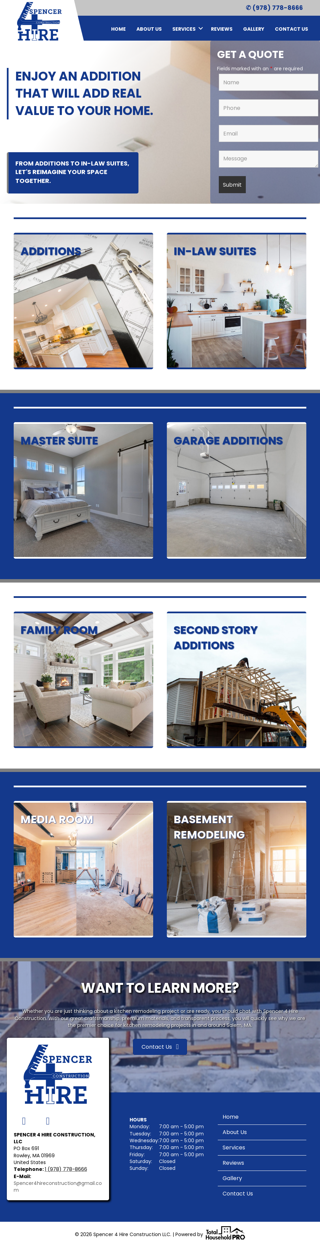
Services (184, 29)
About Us (149, 29)
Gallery (253, 29)
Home (118, 29)
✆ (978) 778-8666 (274, 7)
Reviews (221, 29)
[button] (200, 28)
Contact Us (291, 29)
